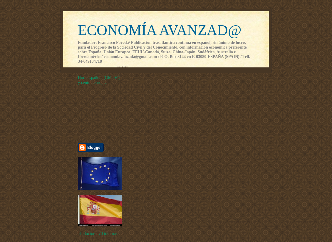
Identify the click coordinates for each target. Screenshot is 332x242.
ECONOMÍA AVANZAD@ (160, 30)
